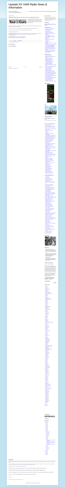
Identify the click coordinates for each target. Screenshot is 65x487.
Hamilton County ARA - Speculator (49, 206)
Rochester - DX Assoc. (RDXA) (49, 219)
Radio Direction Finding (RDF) (49, 159)
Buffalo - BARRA (47, 195)
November (47, 432)
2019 (46, 428)
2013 (46, 453)
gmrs (46, 334)
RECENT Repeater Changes (48, 29)
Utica (46, 394)
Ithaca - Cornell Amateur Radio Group (49, 208)
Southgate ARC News (48, 169)
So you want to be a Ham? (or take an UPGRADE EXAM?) (49, 51)
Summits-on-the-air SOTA (48, 170)
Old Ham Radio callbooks (48, 156)
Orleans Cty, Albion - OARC (48, 216)
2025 (46, 422)
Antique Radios (47, 298)
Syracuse (46, 390)
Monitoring (46, 353)
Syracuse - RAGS (47, 227)
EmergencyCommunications (48, 322)
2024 (46, 423)
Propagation (46, 365)
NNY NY (46, 359)
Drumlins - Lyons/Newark (48, 203)
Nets (45, 355)
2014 (46, 452)
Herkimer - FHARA (47, 207)
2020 (46, 427)
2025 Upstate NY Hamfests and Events (50, 28)
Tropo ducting (47, 393)
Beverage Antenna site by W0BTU (49, 133)
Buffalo (46, 308)
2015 (46, 451)
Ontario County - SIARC (48, 215)
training (46, 392)
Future (46, 333)
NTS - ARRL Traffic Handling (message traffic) (50, 44)
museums (46, 354)
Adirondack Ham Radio (48, 293)
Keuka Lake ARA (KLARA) (48, 210)
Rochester (17, 41)
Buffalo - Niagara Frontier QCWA (49, 196)
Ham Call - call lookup (48, 145)
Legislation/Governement (48, 345)
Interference (46, 342)
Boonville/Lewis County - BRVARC (49, 194)
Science (46, 377)
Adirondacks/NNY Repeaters (48, 55)
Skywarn (46, 382)
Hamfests (46, 335)
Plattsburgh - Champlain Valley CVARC (50, 217)
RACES (46, 370)
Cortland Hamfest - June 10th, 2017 (50, 441)
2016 (46, 450)
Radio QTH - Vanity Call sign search (49, 160)
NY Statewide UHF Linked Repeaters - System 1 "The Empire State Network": (50, 45)
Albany (46, 294)
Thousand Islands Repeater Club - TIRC (50, 229)
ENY (45, 323)
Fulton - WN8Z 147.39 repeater (49, 67)
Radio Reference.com (48, 161)
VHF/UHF (46, 397)
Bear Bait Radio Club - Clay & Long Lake (50, 193)
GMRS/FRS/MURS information (49, 144)
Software (46, 383)
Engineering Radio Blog (48, 141)
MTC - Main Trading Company (49, 179)
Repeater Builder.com (48, 163)
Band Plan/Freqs (47, 306)
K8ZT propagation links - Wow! (49, 152)
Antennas (46, 297)
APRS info (46, 132)
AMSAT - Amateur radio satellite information (50, 128)
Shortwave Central (47, 167)
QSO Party (46, 369)
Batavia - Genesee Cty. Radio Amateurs (50, 192)
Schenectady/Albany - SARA (48, 225)
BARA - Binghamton (47, 191)
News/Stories (47, 357)
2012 (46, 454)
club (45, 310)
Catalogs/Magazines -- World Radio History (50, 135)
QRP (46, 368)
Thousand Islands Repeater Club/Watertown (50, 77)
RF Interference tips (47, 164)
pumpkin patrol (47, 367)
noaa (46, 360)
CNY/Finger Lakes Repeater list (49, 32)
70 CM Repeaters (47, 292)
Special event (47, 385)
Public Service (13, 41)
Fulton (46, 329)
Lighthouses (46, 348)
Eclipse (46, 320)
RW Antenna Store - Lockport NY (49, 181)
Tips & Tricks (46, 391)
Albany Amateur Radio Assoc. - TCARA (50, 187)
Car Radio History (47, 134)
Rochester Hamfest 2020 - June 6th (49, 249)
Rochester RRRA (47, 221)
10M (45, 286)
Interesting (46, 341)
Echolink (46, 319)
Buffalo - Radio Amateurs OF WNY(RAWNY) (50, 197)
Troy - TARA (46, 230)
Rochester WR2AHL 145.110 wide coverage (50, 72)
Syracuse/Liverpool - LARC (48, 228)
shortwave (46, 379)
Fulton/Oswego (47, 330)
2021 (46, 426)
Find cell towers (47, 142)
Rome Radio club (47, 224)
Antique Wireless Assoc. (48, 299)
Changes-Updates (47, 309)
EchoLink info (47, 40)
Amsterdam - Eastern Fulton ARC (49, 188)
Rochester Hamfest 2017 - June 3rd (50, 444)
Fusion (46, 332)
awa (45, 304)
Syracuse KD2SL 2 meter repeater (49, 74)
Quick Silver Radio (47, 180)
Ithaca (46, 343)
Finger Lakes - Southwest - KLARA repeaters (50, 66)
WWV (46, 402)
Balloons (46, 305)
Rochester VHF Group (48, 222)
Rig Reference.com (47, 165)
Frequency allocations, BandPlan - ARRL (50, 143)
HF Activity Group (47, 30)
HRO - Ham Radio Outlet (48, 178)
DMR (46, 317)
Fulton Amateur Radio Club (48, 205)
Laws (46, 344)
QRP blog (46, 157)
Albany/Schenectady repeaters (49, 58)
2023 (46, 424)
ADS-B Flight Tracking (48, 125)
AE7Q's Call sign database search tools (50, 126)
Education (46, 321)
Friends (46, 328)
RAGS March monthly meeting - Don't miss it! (50, 253)
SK (45, 381)
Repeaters (46, 371)
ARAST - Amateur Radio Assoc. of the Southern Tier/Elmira (49, 189)
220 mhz (46, 287)
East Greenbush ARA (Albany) (49, 204)
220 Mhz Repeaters (47, 257)
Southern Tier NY (47, 384)
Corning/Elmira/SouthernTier (48, 63)
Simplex (46, 380)
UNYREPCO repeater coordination (49, 78)
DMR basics (46, 38)
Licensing (46, 347)
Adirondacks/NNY (47, 186)
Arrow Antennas (47, 176)
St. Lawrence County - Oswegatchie (49, 226)
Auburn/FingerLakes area (48, 190)
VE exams (46, 396)
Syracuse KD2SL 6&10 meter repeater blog (50, 75)
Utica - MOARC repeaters (48, 79)
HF (45, 336)
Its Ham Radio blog (47, 149)
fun (45, 331)
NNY (45, 358)
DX (45, 318)
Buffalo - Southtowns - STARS (49, 198)
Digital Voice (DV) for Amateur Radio (49, 39)
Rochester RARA (47, 220)
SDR (45, 378)
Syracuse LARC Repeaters (48, 76)
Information (46, 340)
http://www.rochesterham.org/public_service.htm (24, 33)
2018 (46, 429)
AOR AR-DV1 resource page (48, 130)
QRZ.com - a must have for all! (49, 158)
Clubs (46, 311)
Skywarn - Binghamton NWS (48, 168)
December (47, 431)
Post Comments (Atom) (15, 68)
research (46, 372)
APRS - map (46, 131)
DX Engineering (47, 177)
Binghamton (46, 307)
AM (45, 296)
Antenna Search (47, 129)
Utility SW (46, 395)
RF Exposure (47, 373)
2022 (46, 425)
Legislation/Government (48, 346)
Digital (46, 316)
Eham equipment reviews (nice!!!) (49, 140)
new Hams (46, 356)
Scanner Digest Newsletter (48, 166)
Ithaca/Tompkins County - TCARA (49, 209)
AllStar (46, 295)
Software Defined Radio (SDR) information (50, 50)
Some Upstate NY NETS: (48, 31)
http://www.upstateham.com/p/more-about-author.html (20, 466)
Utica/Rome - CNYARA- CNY (48, 231)
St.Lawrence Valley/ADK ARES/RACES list (50, 73)
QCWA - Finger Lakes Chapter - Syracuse (50, 218)
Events (11, 41)
